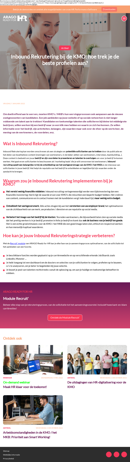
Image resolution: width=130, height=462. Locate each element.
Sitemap (6, 451)
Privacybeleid (8, 458)
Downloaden (109, 9)
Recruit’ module (17, 243)
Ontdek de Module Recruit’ (65, 317)
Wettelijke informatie (11, 455)
